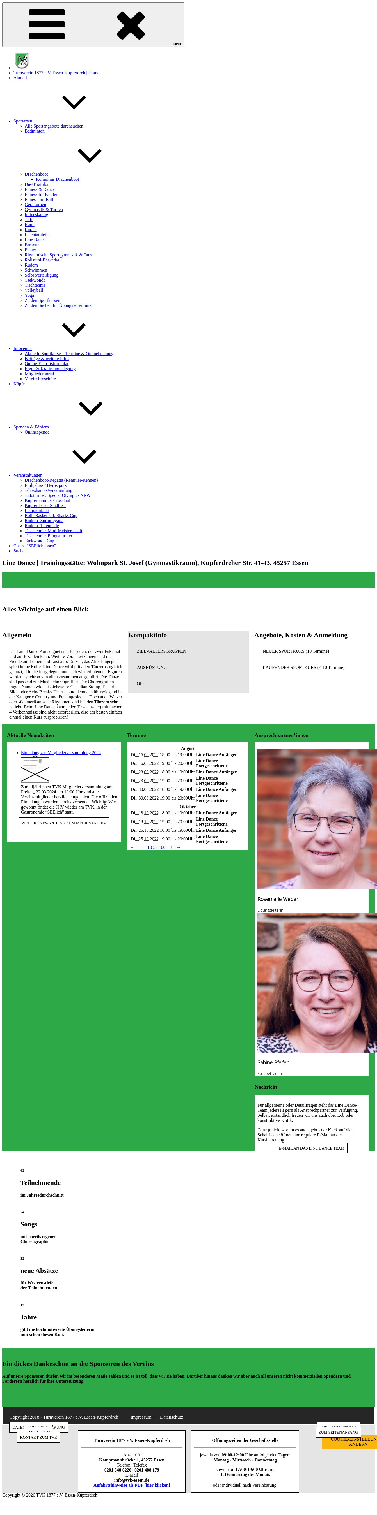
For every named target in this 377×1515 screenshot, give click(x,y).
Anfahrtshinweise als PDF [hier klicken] (131, 1485)
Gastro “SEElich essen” (34, 545)
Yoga (29, 295)
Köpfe (19, 383)
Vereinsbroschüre (40, 378)
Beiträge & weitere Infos (47, 358)
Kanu (30, 224)
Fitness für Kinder (41, 194)
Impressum (141, 1417)
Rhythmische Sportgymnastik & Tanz (58, 255)
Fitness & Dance (40, 189)
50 (155, 847)
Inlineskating (36, 214)
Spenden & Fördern (73, 427)
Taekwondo (35, 280)
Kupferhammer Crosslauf (47, 500)
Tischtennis (35, 285)
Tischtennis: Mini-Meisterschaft (53, 530)
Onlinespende (37, 432)
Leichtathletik (37, 234)
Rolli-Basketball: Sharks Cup (51, 515)
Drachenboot (78, 174)
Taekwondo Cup (39, 540)
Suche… (21, 550)
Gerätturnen (35, 204)
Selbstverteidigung (41, 275)
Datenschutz (171, 1417)
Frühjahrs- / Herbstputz (46, 485)
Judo (29, 219)
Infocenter (64, 348)
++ (172, 847)
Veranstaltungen (70, 475)
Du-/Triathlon (37, 184)
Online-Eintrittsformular (46, 363)
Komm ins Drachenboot (57, 179)
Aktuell (20, 77)
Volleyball (34, 290)
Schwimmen (36, 270)
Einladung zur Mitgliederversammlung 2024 (61, 752)
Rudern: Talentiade (42, 525)
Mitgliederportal (39, 373)
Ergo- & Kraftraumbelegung (50, 368)
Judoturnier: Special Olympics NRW (58, 495)
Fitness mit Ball (39, 199)
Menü (93, 24)
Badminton (35, 131)
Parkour (32, 244)
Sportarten (64, 121)
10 (150, 847)
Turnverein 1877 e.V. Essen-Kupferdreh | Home (56, 72)
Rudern (31, 265)
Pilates (31, 249)
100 (162, 847)
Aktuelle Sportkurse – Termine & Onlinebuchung (69, 353)
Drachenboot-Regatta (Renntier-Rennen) (61, 480)
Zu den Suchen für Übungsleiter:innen (59, 305)
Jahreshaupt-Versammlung (48, 490)
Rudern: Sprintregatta (44, 520)
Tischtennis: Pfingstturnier (48, 535)
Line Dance (35, 239)
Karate (31, 229)
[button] (188, 651)
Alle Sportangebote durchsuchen (54, 126)
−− (138, 847)
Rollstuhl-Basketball (43, 260)
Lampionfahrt (37, 510)
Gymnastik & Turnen (44, 209)
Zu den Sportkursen (42, 300)
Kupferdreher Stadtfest (45, 505)
